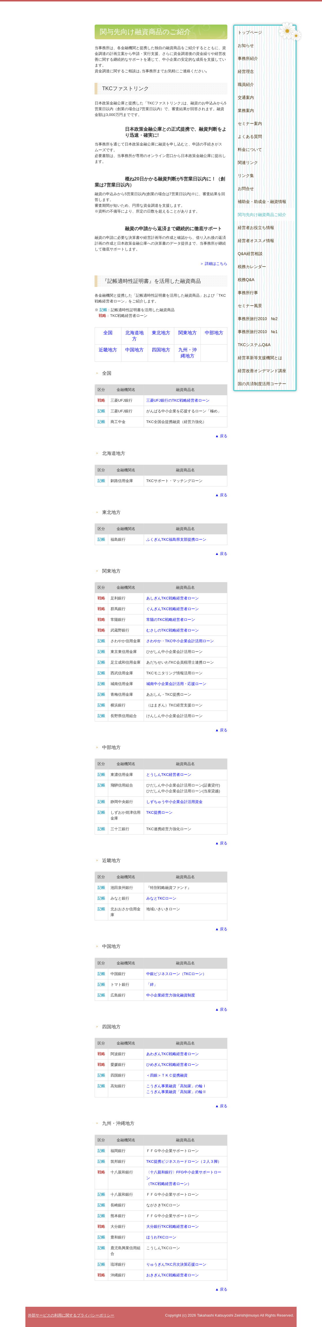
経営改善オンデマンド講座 (262, 370)
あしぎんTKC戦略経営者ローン (172, 598)
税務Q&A (246, 279)
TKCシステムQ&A (254, 344)
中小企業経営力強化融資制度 (170, 995)
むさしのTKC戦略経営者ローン (172, 630)
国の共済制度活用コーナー (262, 383)
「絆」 (152, 984)
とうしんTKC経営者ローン (168, 774)
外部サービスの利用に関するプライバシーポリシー (71, 1315)
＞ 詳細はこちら (213, 263)
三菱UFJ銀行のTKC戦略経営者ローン (177, 400)
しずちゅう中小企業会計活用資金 (174, 802)
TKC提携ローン (159, 812)
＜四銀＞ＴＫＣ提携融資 (167, 1075)
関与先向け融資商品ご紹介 (262, 214)
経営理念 (246, 71)
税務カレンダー (252, 266)
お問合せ (246, 188)
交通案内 (246, 97)
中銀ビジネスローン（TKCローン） (176, 974)
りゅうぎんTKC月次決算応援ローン (176, 1264)
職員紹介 (246, 84)
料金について (250, 149)
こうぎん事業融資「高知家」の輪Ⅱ (176, 1092)
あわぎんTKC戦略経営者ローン (172, 1054)
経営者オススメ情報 (256, 240)
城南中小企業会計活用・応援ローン (176, 684)
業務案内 (246, 110)
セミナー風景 (250, 305)
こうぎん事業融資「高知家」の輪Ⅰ (176, 1086)
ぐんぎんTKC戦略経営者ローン (172, 609)
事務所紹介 (248, 58)
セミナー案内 (250, 123)
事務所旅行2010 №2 (258, 318)
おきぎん (172, 1275)
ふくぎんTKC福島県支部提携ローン (176, 539)
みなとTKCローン (161, 898)
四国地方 (161, 349)
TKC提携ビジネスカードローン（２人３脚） (183, 1161)
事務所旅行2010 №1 (258, 331)
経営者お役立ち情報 (256, 227)
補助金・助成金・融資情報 (262, 201)
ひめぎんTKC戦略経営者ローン (172, 1064)
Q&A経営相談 (250, 253)
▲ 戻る (221, 436)
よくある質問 (250, 136)
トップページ (250, 32)
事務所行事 (248, 292)
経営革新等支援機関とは (260, 357)
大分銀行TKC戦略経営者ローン (172, 1226)
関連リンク (248, 162)
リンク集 (246, 175)
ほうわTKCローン (161, 1237)
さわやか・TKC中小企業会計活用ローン (180, 641)
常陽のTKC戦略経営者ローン (170, 619)
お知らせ (246, 45)
